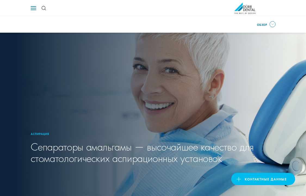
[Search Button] (44, 8)
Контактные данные (266, 179)
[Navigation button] (33, 8)
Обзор (262, 24)
